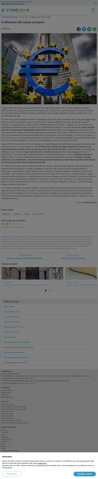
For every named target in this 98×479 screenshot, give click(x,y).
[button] (94, 456)
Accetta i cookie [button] (85, 474)
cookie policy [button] (42, 463)
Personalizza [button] (11, 474)
